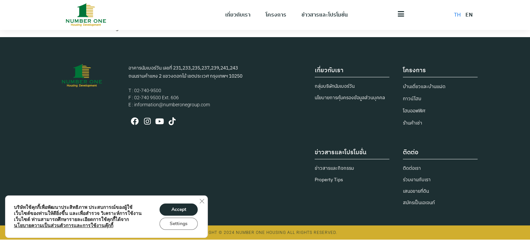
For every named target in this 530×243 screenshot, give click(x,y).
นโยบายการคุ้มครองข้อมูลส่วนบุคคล (350, 98)
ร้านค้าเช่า (412, 123)
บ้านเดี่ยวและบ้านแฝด (424, 86)
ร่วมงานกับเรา (417, 180)
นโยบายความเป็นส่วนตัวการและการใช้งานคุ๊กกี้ (63, 225)
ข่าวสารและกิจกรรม (334, 168)
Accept (178, 209)
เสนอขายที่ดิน (416, 191)
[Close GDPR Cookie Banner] (202, 201)
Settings (179, 223)
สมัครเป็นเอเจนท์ (419, 203)
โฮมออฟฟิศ (414, 111)
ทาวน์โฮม (412, 99)
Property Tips (329, 180)
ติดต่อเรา (412, 168)
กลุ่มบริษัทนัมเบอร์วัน (335, 86)
